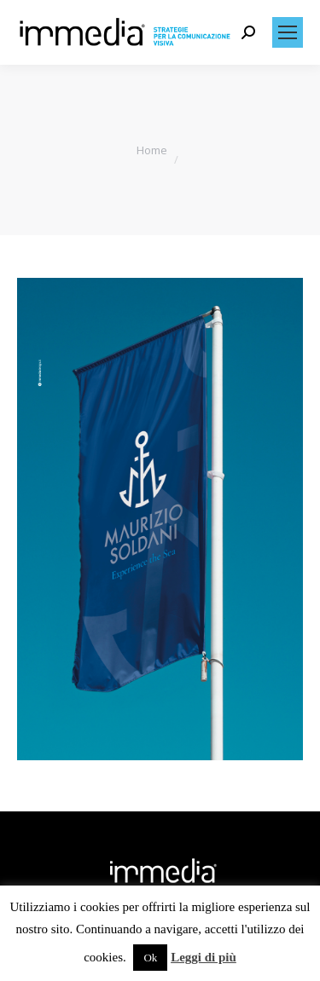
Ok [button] (150, 957)
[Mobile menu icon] (287, 32)
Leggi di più (203, 957)
